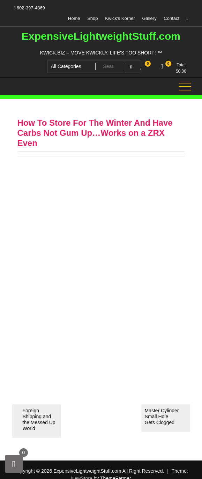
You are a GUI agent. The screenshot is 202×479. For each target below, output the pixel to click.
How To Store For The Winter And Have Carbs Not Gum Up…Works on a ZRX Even (95, 133)
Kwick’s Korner (120, 18)
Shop (92, 18)
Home (74, 18)
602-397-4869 (29, 7)
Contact (171, 18)
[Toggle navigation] (184, 86)
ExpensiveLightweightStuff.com (101, 36)
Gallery (149, 18)
